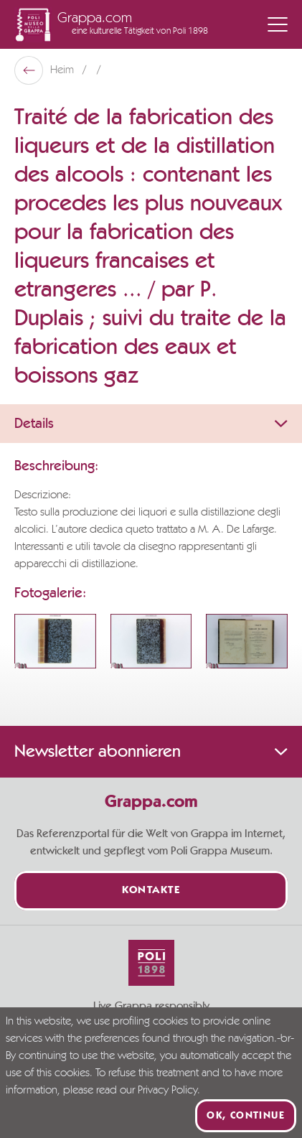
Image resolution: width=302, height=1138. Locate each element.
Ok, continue (246, 1116)
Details (151, 423)
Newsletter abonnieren (151, 751)
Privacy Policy (167, 1090)
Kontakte (151, 890)
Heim (63, 70)
